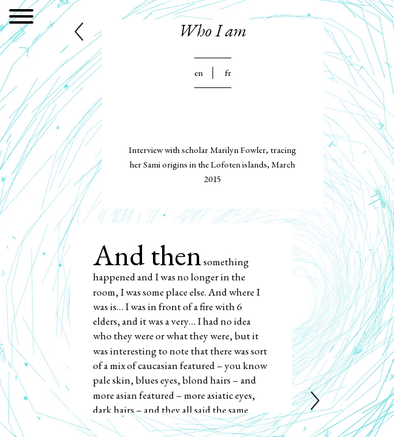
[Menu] (21, 18)
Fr (228, 73)
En (198, 73)
